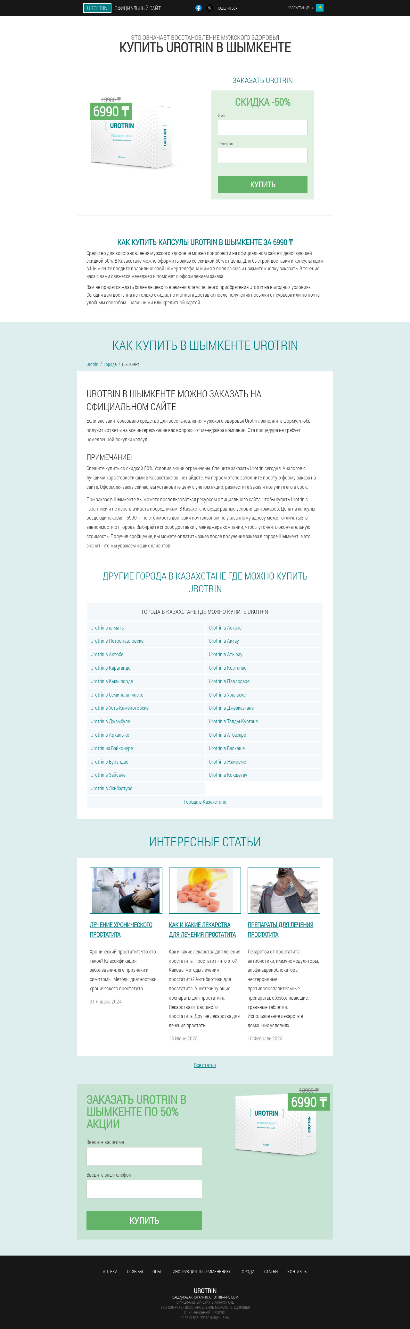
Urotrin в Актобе (107, 654)
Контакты (297, 1271)
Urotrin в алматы (108, 627)
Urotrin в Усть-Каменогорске (120, 707)
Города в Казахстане (205, 801)
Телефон (225, 143)
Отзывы (135, 1271)
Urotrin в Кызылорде (112, 681)
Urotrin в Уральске (227, 694)
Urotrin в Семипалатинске (117, 694)
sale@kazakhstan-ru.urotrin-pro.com (205, 1296)
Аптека (110, 1271)
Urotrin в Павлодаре (229, 681)
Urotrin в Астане (225, 627)
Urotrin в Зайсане (108, 774)
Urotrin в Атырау (225, 654)
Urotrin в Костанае (227, 667)
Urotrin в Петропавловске (117, 640)
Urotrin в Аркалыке (110, 734)
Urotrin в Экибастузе (111, 788)
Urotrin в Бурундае (109, 761)
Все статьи (205, 1065)
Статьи (271, 1271)
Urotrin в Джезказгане (231, 707)
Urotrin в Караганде (110, 667)
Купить (262, 184)
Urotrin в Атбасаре (227, 734)
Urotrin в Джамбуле (110, 721)
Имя (221, 116)
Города (247, 1271)
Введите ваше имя (105, 1142)
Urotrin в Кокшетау (228, 774)
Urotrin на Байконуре (112, 748)
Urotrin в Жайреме (227, 761)
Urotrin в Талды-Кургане (233, 721)
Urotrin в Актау (224, 640)
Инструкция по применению (201, 1271)
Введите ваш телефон (108, 1174)
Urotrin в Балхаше (227, 748)
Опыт (157, 1271)
